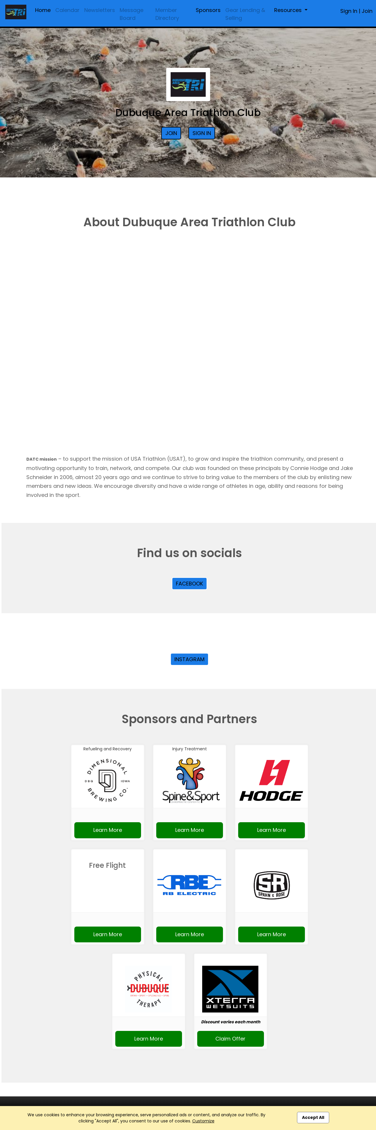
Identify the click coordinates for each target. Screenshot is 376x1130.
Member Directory (167, 14)
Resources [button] (288, 10)
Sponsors (208, 10)
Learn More (107, 830)
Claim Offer (230, 1038)
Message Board (131, 14)
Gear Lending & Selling (245, 14)
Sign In (348, 11)
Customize (203, 1121)
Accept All (313, 1117)
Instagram (189, 659)
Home (43, 10)
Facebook (189, 583)
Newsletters (99, 10)
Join (367, 11)
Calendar (67, 10)
